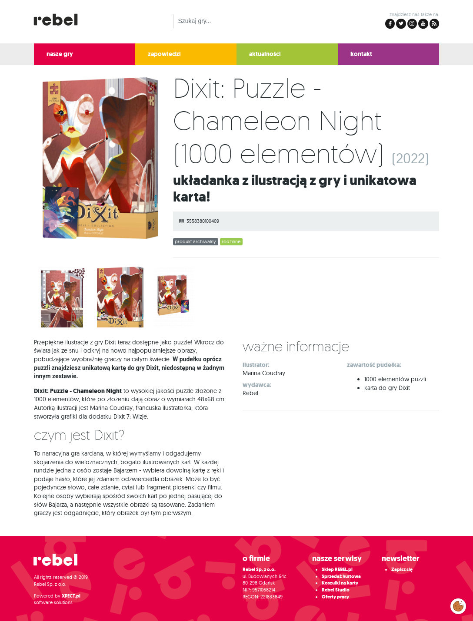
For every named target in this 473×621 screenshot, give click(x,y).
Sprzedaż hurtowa (341, 576)
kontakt (361, 54)
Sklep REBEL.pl (337, 569)
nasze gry (60, 54)
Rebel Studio (336, 590)
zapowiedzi (164, 54)
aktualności (265, 54)
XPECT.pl (71, 596)
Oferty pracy (335, 597)
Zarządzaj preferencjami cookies (458, 604)
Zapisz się (402, 569)
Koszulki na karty (340, 583)
